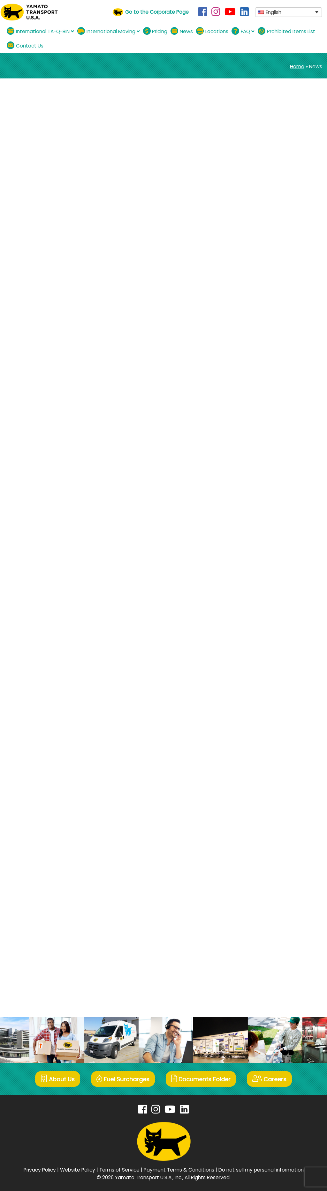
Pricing (155, 31)
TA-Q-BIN (44, 121)
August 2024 (264, 431)
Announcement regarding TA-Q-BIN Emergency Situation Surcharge (114, 105)
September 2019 (268, 854)
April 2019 (259, 897)
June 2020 (261, 789)
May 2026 (260, 312)
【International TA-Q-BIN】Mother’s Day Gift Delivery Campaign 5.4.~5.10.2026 (281, 172)
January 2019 (264, 919)
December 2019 (267, 832)
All (251, 251)
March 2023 (263, 550)
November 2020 (268, 756)
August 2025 (264, 366)
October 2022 (265, 583)
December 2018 (267, 930)
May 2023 (260, 539)
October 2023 (265, 518)
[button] (288, 12)
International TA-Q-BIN (40, 31)
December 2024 (268, 398)
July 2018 (259, 973)
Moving (257, 273)
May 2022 (260, 615)
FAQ (243, 31)
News (182, 31)
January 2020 (265, 821)
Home (297, 66)
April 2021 (259, 713)
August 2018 (263, 962)
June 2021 (260, 702)
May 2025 (260, 377)
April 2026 (260, 323)
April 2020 (260, 800)
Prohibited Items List (286, 31)
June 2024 (261, 453)
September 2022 (269, 594)
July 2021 (259, 691)
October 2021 (265, 669)
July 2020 (260, 778)
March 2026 (263, 333)
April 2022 (260, 626)
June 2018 (261, 984)
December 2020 (268, 745)
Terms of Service (119, 1169)
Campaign (261, 262)
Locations (212, 31)
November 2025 (268, 355)
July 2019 (259, 875)
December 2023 (268, 496)
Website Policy (77, 1169)
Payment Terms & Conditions (179, 1169)
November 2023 (268, 507)
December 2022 (268, 561)
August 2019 (263, 865)
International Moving (108, 31)
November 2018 (267, 940)
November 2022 (268, 572)
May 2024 (261, 463)
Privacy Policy (40, 1169)
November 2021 (267, 659)
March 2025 (263, 388)
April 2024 (260, 474)
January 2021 (264, 735)
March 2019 (262, 908)
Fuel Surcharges (122, 1079)
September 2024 (269, 420)
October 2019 (265, 843)
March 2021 (262, 724)
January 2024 (265, 485)
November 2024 (268, 409)
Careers (269, 1079)
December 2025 (268, 344)
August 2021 (263, 680)
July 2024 (260, 442)
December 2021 (267, 648)
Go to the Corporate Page (157, 12)
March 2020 (263, 810)
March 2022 (263, 637)
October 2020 (265, 767)
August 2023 (264, 529)
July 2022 (260, 604)
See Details (20, 160)
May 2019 (260, 886)
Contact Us (25, 45)
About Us (58, 1079)
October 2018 (265, 951)
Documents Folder (201, 1079)
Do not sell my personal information (261, 1169)
